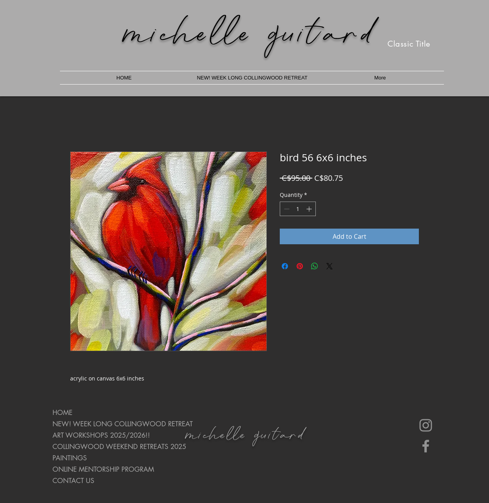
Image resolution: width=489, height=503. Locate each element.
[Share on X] (329, 266)
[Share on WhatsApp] (314, 266)
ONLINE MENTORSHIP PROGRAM (103, 469)
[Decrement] (286, 209)
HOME (62, 412)
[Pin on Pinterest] (299, 266)
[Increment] (310, 209)
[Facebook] (425, 446)
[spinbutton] (298, 209)
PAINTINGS (70, 458)
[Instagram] (425, 425)
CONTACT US (73, 480)
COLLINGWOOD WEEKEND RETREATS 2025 (115, 446)
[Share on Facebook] (285, 266)
